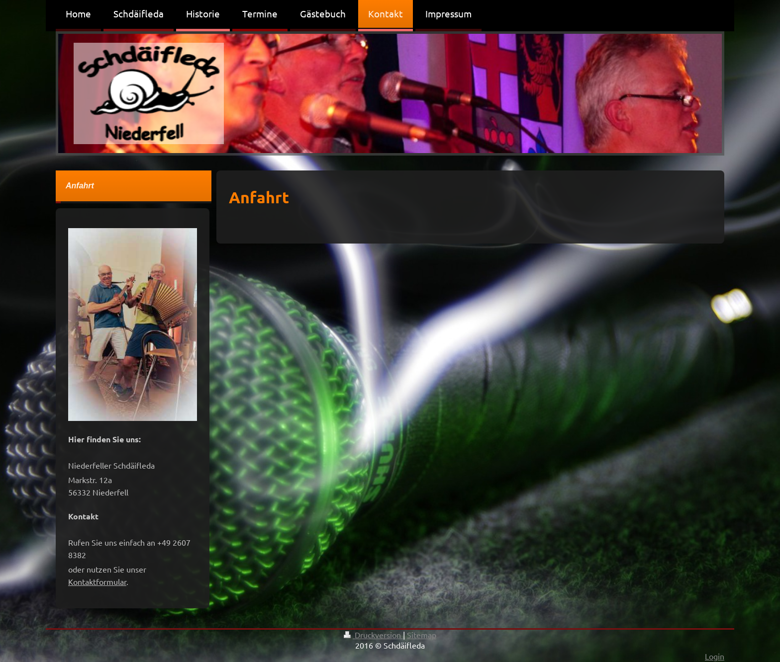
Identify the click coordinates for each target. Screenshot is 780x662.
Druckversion (373, 635)
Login (714, 656)
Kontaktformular (97, 581)
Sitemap (421, 635)
